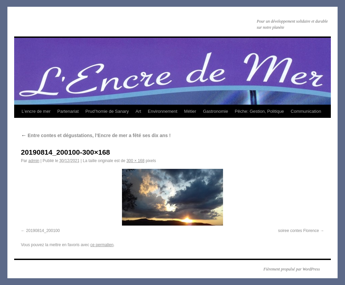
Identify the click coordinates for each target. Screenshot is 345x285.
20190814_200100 (43, 230)
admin (33, 160)
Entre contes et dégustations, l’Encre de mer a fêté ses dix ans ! (96, 135)
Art (138, 111)
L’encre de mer (36, 111)
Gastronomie (215, 111)
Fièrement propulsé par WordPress (291, 269)
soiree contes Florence (298, 230)
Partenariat (68, 111)
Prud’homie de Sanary (107, 111)
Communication (306, 111)
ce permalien (102, 244)
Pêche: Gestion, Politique (259, 111)
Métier (190, 111)
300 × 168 (135, 160)
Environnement (162, 111)
